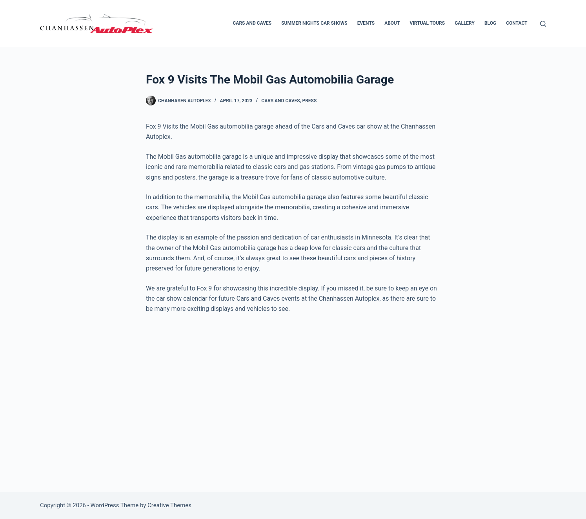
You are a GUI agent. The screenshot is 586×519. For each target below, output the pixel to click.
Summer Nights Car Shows (314, 23)
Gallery (465, 23)
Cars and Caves (252, 23)
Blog (490, 23)
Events (366, 23)
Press (309, 100)
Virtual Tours (427, 23)
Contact (516, 23)
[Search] (543, 24)
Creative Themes (169, 505)
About (392, 23)
